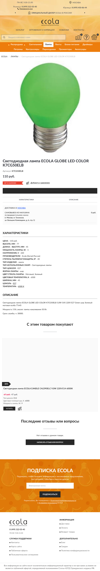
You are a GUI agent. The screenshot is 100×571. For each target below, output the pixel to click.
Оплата (64, 528)
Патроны (18, 49)
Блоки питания (72, 44)
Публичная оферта (19, 550)
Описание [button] (73, 199)
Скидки (64, 546)
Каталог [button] (20, 30)
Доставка (65, 524)
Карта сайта (16, 546)
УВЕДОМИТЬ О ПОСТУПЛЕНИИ (50, 191)
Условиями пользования (48, 503)
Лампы (48, 44)
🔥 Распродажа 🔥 (17, 44)
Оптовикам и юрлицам (42, 30)
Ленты (58, 44)
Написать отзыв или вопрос (50, 442)
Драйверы (88, 44)
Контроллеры (32, 49)
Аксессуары (80, 49)
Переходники (49, 49)
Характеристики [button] (26, 199)
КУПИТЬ (9, 408)
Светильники (35, 44)
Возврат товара (68, 532)
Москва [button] (21, 208)
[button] (25, 8)
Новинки (64, 30)
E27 (14, 283)
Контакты (79, 30)
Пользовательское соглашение (24, 555)
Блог (63, 542)
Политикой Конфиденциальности (63, 500)
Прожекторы (65, 49)
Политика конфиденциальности (75, 550)
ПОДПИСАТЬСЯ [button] (50, 494)
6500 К (21, 286)
